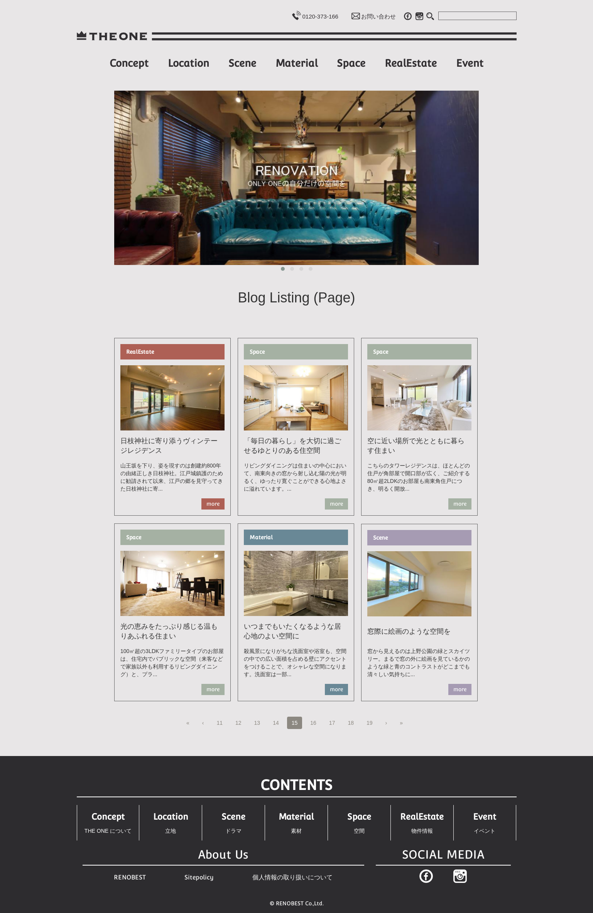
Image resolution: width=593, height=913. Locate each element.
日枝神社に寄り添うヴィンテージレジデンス (169, 446)
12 (240, 722)
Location (188, 63)
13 (259, 722)
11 (221, 722)
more (213, 504)
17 (334, 722)
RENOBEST (130, 877)
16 (315, 722)
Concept (129, 63)
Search (430, 16)
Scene (242, 63)
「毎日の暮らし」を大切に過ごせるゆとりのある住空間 (292, 446)
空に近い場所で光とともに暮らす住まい (416, 446)
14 (278, 722)
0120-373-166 (320, 16)
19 (372, 722)
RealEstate (411, 63)
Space (351, 63)
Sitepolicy (199, 877)
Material (296, 63)
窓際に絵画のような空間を (409, 631)
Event (469, 63)
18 (353, 722)
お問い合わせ (378, 16)
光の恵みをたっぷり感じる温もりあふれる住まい (169, 631)
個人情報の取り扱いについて (292, 877)
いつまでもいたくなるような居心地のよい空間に (292, 631)
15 (295, 724)
